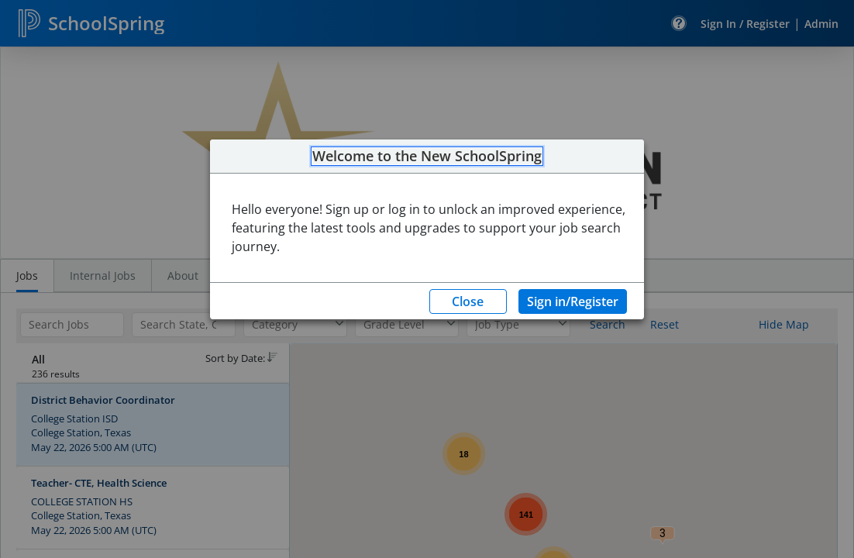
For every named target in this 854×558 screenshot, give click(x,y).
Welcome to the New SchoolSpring (427, 156)
